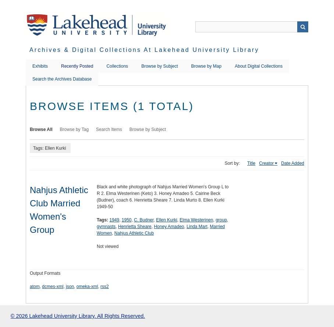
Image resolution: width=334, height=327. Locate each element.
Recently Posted (77, 66)
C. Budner (143, 220)
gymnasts (106, 226)
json (70, 286)
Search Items (109, 129)
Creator (266, 163)
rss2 (104, 286)
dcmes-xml (52, 286)
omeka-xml (87, 286)
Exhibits (40, 66)
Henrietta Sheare (135, 226)
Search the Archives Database (62, 79)
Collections (117, 66)
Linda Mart (196, 226)
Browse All (41, 129)
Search (302, 26)
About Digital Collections (259, 66)
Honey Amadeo (169, 226)
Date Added (292, 163)
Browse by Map (206, 66)
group (221, 220)
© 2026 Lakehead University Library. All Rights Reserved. (78, 316)
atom (35, 286)
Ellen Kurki (166, 220)
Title (251, 163)
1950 (127, 220)
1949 (114, 220)
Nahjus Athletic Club (134, 233)
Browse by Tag (74, 129)
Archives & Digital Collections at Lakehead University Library (144, 50)
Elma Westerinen (196, 220)
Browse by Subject (159, 66)
